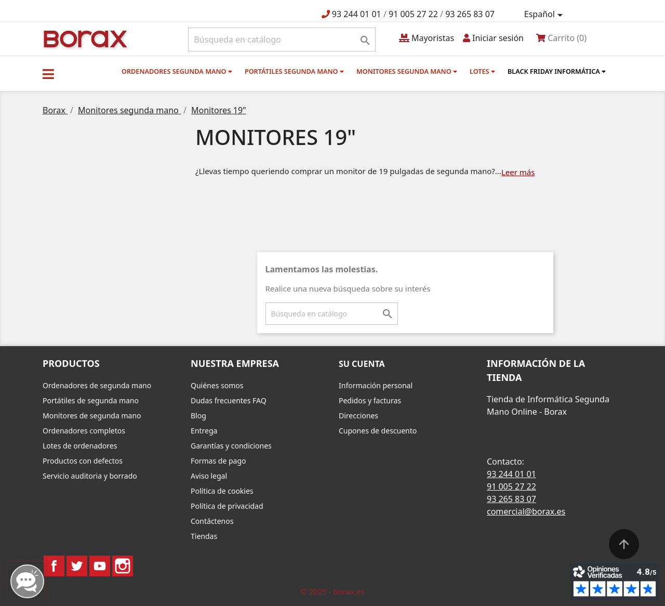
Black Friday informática (557, 71)
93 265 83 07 (470, 14)
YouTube (99, 566)
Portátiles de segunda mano (91, 400)
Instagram (122, 566)
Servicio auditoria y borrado (90, 476)
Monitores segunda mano (406, 71)
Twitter (76, 566)
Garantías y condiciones (231, 446)
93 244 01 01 (356, 14)
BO (84, 38)
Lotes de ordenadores (80, 446)
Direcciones (358, 415)
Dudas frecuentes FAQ (229, 400)
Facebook (54, 566)
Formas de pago (218, 461)
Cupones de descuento (378, 431)
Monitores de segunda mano (92, 415)
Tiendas (204, 536)
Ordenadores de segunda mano (97, 385)
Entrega (204, 431)
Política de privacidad (227, 506)
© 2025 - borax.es (332, 591)
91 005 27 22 (413, 14)
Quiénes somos (217, 385)
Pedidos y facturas (370, 400)
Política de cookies (222, 491)
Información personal (376, 385)
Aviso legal (209, 476)
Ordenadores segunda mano (177, 71)
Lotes (482, 71)
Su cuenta (362, 364)
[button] (48, 74)
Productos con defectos (83, 461)
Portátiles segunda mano (294, 71)
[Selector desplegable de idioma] (545, 14)
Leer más (518, 172)
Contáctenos (212, 521)
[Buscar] (282, 39)
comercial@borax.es (526, 511)
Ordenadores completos (84, 431)
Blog (198, 415)
